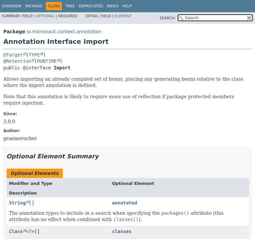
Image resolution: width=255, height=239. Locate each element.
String (17, 202)
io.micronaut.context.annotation (64, 31)
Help (127, 6)
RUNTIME (47, 61)
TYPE (34, 54)
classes (121, 231)
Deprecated (91, 6)
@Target (13, 54)
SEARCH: (168, 18)
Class (16, 231)
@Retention (17, 61)
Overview (12, 6)
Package (34, 6)
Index (112, 6)
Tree (70, 6)
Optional (45, 16)
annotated (124, 202)
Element (123, 16)
